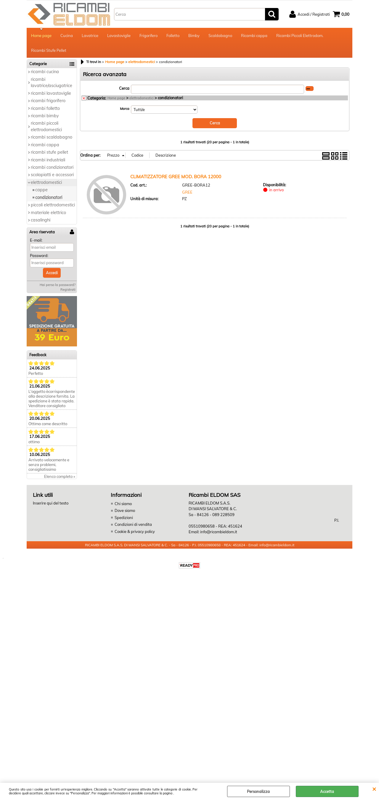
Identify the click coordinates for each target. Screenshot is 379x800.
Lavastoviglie (119, 35)
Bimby (194, 35)
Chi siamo (123, 503)
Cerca (124, 88)
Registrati (68, 289)
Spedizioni (124, 517)
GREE (187, 192)
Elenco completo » (59, 476)
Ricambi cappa (254, 35)
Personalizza (258, 791)
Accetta (327, 791)
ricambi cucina (45, 71)
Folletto (172, 35)
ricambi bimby (45, 115)
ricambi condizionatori (52, 167)
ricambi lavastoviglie (51, 93)
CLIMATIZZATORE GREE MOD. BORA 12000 (175, 176)
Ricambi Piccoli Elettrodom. (299, 35)
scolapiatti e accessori (52, 174)
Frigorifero (148, 35)
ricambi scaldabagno (51, 137)
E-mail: (36, 240)
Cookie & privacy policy (135, 531)
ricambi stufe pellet (49, 152)
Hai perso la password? (58, 285)
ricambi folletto (45, 108)
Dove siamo (125, 510)
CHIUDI (374, 789)
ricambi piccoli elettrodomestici (46, 126)
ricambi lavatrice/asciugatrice (51, 82)
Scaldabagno (220, 35)
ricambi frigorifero (48, 100)
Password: (39, 255)
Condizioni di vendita (133, 524)
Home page (41, 35)
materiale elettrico (48, 212)
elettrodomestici (46, 182)
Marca (124, 109)
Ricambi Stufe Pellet (48, 50)
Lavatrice (90, 35)
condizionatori (48, 197)
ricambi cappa (45, 144)
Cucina (66, 35)
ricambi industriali (48, 160)
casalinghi (40, 220)
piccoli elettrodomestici (53, 205)
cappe (41, 189)
